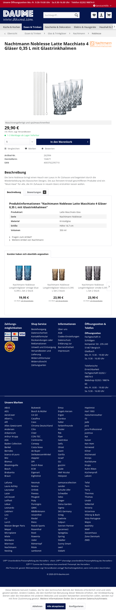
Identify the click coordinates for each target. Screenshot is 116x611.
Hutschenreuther (93, 414)
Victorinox (90, 511)
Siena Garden (65, 504)
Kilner (88, 450)
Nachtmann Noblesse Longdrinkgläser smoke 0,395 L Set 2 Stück (93, 287)
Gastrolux (63, 440)
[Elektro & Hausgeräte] (85, 27)
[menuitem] (61, 15)
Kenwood (89, 447)
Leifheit (8, 500)
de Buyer (35, 450)
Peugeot (35, 496)
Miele (7, 536)
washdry (89, 525)
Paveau (35, 493)
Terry (87, 489)
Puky (33, 500)
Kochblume (90, 461)
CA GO (34, 414)
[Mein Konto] (101, 15)
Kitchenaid (90, 454)
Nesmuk (35, 482)
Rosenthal (36, 529)
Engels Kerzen (65, 411)
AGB (60, 332)
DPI (33, 461)
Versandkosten (50, 568)
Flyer (60, 436)
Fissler (61, 429)
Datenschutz (64, 340)
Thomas (89, 496)
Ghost (61, 447)
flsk (59, 432)
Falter (61, 422)
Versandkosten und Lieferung (41, 352)
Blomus (8, 461)
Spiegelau (63, 532)
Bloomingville (11, 465)
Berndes (9, 450)
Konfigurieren (76, 606)
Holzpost (62, 475)
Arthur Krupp (11, 436)
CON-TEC (35, 436)
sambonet (36, 550)
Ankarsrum (10, 432)
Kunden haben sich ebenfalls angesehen (27, 254)
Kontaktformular (39, 336)
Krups (88, 465)
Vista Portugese (92, 518)
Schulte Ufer (64, 489)
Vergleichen (12, 148)
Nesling (8, 550)
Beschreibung (14, 192)
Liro (6, 514)
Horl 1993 (89, 411)
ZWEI (87, 540)
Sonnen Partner (66, 525)
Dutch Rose (37, 465)
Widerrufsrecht (39, 361)
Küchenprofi (91, 472)
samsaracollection (67, 482)
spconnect (63, 529)
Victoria (88, 507)
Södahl (61, 550)
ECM (33, 468)
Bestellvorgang (38, 329)
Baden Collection (13, 443)
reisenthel (36, 514)
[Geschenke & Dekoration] (57, 27)
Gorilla (61, 454)
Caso (33, 422)
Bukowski (36, 407)
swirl (60, 547)
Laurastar (9, 489)
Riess (34, 522)
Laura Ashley (11, 486)
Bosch (8, 468)
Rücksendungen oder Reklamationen (42, 342)
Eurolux (62, 418)
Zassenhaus (91, 532)
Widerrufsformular (40, 358)
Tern (87, 486)
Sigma (61, 507)
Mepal (8, 529)
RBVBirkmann (38, 511)
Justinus (89, 432)
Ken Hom (89, 443)
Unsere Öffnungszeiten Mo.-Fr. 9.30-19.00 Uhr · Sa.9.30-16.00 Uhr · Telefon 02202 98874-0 (48, 2)
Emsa (60, 407)
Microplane (10, 532)
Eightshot (36, 475)
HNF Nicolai (64, 472)
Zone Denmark (92, 536)
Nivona (34, 486)
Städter (61, 540)
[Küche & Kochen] (12, 27)
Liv (6, 518)
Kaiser (88, 440)
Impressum (63, 350)
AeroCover (10, 414)
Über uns (62, 329)
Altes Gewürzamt (13, 425)
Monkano (9, 540)
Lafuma (8, 482)
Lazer (7, 493)
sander (61, 486)
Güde (60, 468)
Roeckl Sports (38, 525)
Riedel (34, 518)
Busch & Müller (39, 411)
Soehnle (62, 518)
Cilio (33, 429)
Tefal (87, 482)
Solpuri (61, 522)
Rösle (34, 547)
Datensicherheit (39, 332)
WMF (87, 529)
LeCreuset (10, 496)
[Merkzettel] (94, 15)
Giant (60, 450)
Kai (86, 436)
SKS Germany (65, 511)
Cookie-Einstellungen (68, 336)
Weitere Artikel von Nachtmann (26, 239)
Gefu (60, 443)
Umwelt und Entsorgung (43, 347)
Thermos (89, 493)
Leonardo (9, 507)
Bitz (6, 457)
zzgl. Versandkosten (22, 131)
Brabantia (9, 472)
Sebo (60, 496)
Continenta (36, 440)
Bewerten (48, 148)
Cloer (34, 432)
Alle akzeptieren (55, 606)
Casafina (35, 418)
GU (59, 461)
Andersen (9, 429)
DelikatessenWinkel (41, 454)
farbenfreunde (65, 425)
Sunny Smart (64, 543)
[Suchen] (76, 15)
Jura (87, 425)
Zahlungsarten (38, 365)
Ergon (61, 414)
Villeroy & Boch (92, 514)
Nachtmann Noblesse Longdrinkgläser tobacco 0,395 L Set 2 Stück (58, 287)
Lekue (7, 504)
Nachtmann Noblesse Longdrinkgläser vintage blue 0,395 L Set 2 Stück (24, 287)
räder (34, 540)
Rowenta (35, 536)
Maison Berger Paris (15, 525)
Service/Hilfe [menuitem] (101, 5)
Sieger (61, 500)
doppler (35, 457)
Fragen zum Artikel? (20, 237)
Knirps (88, 457)
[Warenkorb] (109, 15)
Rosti (33, 532)
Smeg (61, 514)
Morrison (9, 543)
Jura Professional (93, 429)
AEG (7, 411)
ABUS (7, 407)
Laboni (88, 475)
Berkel (8, 447)
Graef (61, 457)
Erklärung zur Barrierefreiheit (66, 345)
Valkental (89, 504)
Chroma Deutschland (42, 425)
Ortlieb (34, 489)
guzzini (61, 465)
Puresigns (36, 504)
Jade (87, 422)
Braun (8, 475)
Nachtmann (10, 547)
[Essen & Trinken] (32, 27)
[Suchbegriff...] (61, 15)
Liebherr (9, 511)
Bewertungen (36, 192)
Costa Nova (37, 447)
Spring (61, 536)
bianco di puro (12, 454)
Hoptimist (90, 407)
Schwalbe (63, 493)
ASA (6, 440)
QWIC (34, 507)
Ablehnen (37, 606)
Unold (88, 500)
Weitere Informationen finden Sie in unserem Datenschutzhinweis (73, 598)
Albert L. (9, 418)
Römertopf (36, 543)
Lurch (7, 522)
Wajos (88, 522)
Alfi (6, 422)
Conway (35, 443)
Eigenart (35, 472)
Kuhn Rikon (90, 468)
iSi (86, 418)
